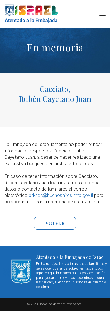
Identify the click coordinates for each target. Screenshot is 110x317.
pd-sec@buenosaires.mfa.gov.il (61, 195)
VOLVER (55, 223)
